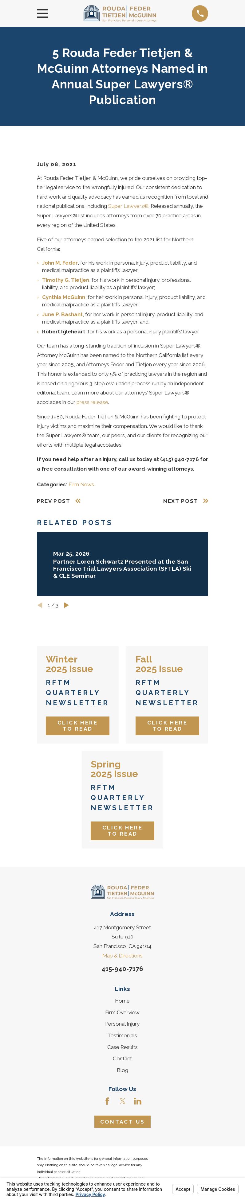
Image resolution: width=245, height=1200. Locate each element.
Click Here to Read (77, 726)
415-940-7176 (122, 969)
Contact (122, 1058)
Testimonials (122, 1035)
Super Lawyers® (128, 206)
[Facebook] (107, 1101)
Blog (122, 1070)
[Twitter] (122, 1101)
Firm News (81, 484)
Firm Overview (122, 1012)
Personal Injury (122, 1024)
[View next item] (66, 605)
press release (92, 402)
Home (122, 1001)
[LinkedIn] (137, 1101)
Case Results (122, 1047)
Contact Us (122, 1122)
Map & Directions (122, 956)
